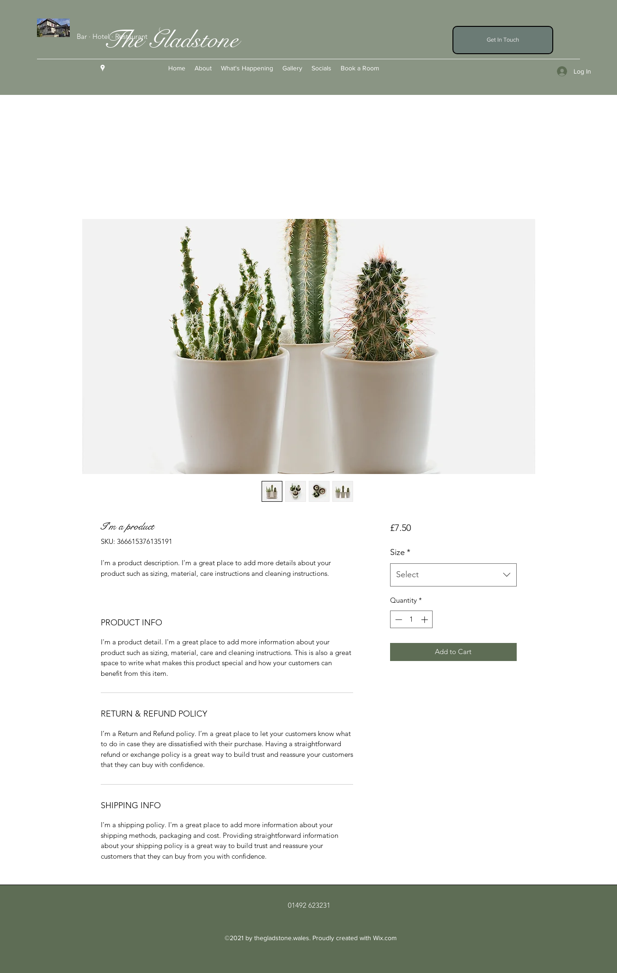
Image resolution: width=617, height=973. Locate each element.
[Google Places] (102, 68)
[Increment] (425, 619)
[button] (502, 40)
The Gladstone (170, 40)
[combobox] (453, 574)
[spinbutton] (411, 619)
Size (400, 552)
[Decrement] (397, 619)
